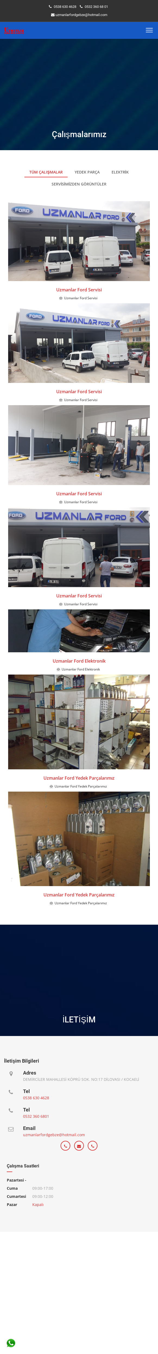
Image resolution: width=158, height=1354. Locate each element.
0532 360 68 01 (96, 7)
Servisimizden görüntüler (79, 184)
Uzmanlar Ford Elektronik (79, 661)
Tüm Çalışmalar (45, 172)
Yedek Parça (87, 172)
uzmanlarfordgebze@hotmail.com (81, 15)
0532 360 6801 (36, 1116)
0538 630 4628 (65, 7)
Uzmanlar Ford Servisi (79, 290)
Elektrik (120, 172)
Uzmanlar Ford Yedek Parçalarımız (79, 778)
